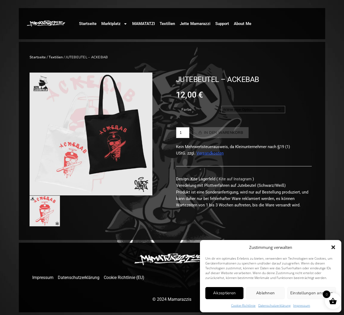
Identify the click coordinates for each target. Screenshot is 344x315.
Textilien (167, 23)
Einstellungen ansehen (311, 293)
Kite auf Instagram (235, 179)
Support (222, 23)
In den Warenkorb (223, 132)
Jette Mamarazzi (195, 23)
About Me (242, 23)
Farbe (186, 109)
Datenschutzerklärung (274, 305)
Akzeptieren (224, 293)
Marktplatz (114, 23)
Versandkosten (210, 153)
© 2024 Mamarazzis (171, 299)
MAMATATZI (143, 23)
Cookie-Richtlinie (243, 305)
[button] (333, 247)
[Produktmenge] (182, 132)
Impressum (301, 305)
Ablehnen (265, 293)
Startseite (87, 23)
